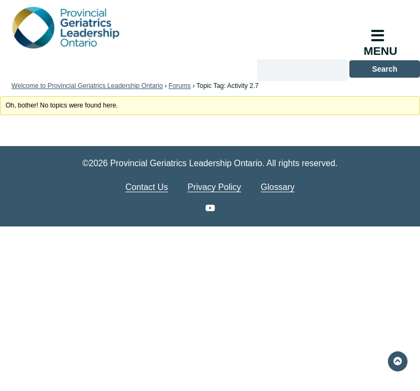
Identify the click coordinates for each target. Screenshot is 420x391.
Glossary (277, 187)
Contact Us (147, 187)
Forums (179, 86)
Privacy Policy (214, 187)
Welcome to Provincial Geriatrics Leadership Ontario (87, 86)
